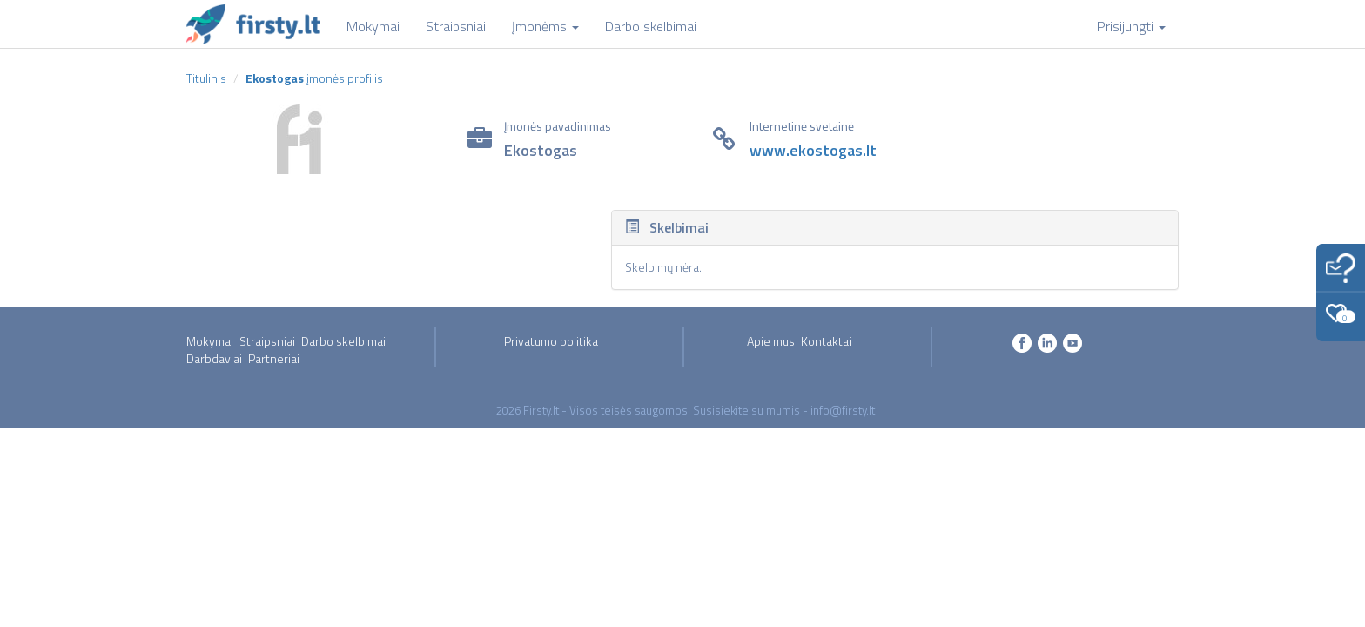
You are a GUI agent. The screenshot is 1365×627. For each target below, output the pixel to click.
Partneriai (273, 358)
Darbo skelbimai (343, 341)
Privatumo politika (551, 341)
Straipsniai (267, 341)
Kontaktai (826, 341)
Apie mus (771, 341)
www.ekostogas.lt (813, 150)
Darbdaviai (214, 358)
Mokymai (209, 341)
